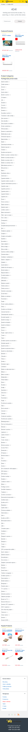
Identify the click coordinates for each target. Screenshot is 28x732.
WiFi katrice (4, 473)
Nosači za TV (4, 599)
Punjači (3, 437)
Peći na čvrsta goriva (6, 424)
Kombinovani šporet (6, 152)
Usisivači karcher (5, 312)
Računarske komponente (7, 497)
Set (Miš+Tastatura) (6, 489)
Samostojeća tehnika (6, 144)
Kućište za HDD (5, 518)
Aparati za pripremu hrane (7, 348)
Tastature (3, 492)
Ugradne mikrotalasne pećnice (8, 183)
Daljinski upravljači (5, 596)
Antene (3, 591)
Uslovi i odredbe (7, 684)
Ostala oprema (4, 84)
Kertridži (3, 539)
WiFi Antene (4, 471)
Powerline (3, 460)
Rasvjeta (3, 567)
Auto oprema (4, 118)
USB (2, 526)
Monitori (3, 442)
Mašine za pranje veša (6, 160)
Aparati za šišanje (5, 325)
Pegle (2, 301)
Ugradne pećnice (5, 188)
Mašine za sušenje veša (7, 162)
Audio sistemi (4, 92)
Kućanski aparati (5, 317)
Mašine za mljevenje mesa (7, 369)
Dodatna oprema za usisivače (8, 340)
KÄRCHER (3, 280)
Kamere (3, 617)
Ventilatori (3, 531)
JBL (2, 100)
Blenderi (3, 353)
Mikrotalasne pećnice (6, 165)
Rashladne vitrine (5, 173)
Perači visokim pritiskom (7, 304)
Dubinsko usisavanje (6, 291)
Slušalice (3, 479)
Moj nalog (5, 682)
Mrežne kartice (5, 455)
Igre (2, 228)
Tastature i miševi (5, 481)
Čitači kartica (4, 513)
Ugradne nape (4, 186)
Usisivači (3, 411)
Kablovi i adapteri (5, 259)
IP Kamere (3, 453)
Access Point (4, 447)
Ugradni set (4, 196)
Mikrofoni (3, 107)
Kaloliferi (3, 238)
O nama (4, 706)
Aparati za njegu (5, 319)
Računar (3, 426)
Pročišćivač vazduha (6, 403)
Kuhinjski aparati (5, 343)
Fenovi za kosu (5, 201)
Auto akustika (4, 121)
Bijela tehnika (4, 139)
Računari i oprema (5, 429)
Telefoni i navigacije (6, 573)
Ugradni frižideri (5, 194)
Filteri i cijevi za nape (6, 215)
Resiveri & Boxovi (5, 601)
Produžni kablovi (5, 275)
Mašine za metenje (5, 296)
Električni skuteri (5, 554)
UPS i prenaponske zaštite (7, 549)
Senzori (3, 87)
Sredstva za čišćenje (6, 309)
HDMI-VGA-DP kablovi (6, 267)
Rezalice (3, 384)
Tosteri (3, 395)
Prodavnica (5, 699)
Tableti (3, 546)
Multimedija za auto (5, 134)
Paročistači (3, 298)
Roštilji (2, 387)
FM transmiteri (4, 128)
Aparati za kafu (5, 345)
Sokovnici (3, 392)
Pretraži (20, 21)
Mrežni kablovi (4, 270)
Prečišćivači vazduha (6, 418)
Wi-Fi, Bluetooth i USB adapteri (8, 468)
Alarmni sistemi (4, 81)
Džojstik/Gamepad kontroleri (8, 225)
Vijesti (4, 703)
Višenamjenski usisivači (6, 314)
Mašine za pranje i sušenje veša (9, 155)
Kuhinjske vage (5, 364)
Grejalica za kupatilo (6, 236)
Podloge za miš (5, 486)
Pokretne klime (5, 254)
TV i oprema (4, 588)
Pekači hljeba (4, 379)
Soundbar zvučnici (5, 113)
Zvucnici (3, 105)
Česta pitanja (6, 688)
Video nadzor (4, 615)
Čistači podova (5, 285)
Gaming (3, 223)
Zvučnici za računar (6, 494)
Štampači (3, 541)
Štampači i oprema (5, 536)
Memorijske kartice (5, 520)
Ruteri (2, 463)
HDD (2, 515)
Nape (2, 170)
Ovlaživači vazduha (6, 416)
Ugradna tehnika (5, 178)
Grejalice (3, 233)
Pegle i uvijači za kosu (6, 332)
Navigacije (3, 583)
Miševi (2, 484)
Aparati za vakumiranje (6, 351)
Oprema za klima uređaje (7, 251)
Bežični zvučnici (5, 94)
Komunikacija (4, 557)
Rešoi (2, 382)
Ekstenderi (3, 450)
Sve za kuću (4, 560)
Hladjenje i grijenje (5, 231)
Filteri (2, 405)
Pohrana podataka (5, 510)
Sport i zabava (4, 552)
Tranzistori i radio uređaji (7, 115)
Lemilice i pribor (5, 209)
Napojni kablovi (5, 272)
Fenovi (2, 330)
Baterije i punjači (5, 283)
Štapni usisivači (5, 204)
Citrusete (3, 356)
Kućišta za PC (4, 502)
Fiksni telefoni (4, 578)
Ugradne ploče (5, 191)
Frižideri (3, 149)
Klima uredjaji (4, 246)
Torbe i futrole (4, 440)
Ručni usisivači (4, 408)
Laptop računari (5, 434)
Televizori (4, 34)
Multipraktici (4, 377)
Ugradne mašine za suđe (7, 181)
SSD (2, 523)
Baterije (3, 565)
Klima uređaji (17, 34)
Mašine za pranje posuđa (7, 157)
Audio (2, 89)
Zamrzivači (3, 175)
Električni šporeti (5, 147)
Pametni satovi (4, 586)
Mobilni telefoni (5, 580)
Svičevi (3, 466)
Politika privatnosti (7, 686)
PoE (2, 458)
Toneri (2, 544)
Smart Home (4, 570)
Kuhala (2, 361)
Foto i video (4, 217)
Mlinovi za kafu (5, 374)
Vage (2, 338)
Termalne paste (5, 528)
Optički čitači (4, 507)
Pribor (2, 306)
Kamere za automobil (6, 131)
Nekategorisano (5, 421)
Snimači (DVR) (4, 620)
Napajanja (3, 505)
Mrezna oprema (5, 445)
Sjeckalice (3, 390)
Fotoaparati (4, 220)
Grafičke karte (4, 499)
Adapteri (3, 262)
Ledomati (3, 366)
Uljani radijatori (4, 244)
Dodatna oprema (5, 575)
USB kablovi (4, 278)
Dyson (2, 199)
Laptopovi (3, 432)
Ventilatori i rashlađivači (6, 257)
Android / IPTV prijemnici (7, 604)
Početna (3, 4)
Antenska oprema (5, 594)
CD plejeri (3, 97)
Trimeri (3, 335)
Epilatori (3, 327)
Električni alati (4, 207)
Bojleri (2, 141)
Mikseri (3, 372)
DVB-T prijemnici (5, 607)
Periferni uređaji (5, 476)
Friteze (3, 358)
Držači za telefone (5, 126)
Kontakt (4, 708)
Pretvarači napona (5, 136)
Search (20, 1)
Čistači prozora (5, 288)
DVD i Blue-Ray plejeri (6, 609)
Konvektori (3, 241)
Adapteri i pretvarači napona (8, 562)
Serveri (3, 533)
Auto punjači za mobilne (7, 123)
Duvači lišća (4, 293)
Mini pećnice (4, 168)
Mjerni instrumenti (5, 212)
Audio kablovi (4, 265)
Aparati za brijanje (5, 322)
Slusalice (3, 102)
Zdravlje (3, 413)
